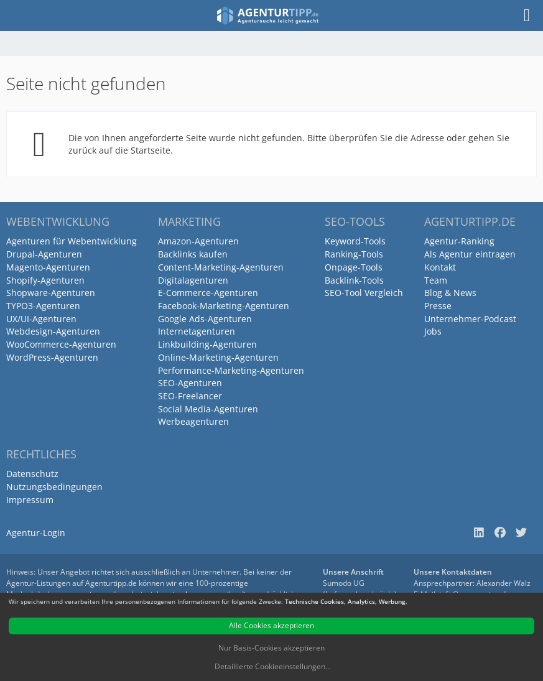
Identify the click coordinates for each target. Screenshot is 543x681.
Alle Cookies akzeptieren (271, 625)
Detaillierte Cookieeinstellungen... (273, 666)
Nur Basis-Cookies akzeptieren (271, 647)
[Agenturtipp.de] (268, 15)
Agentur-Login (35, 533)
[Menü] (526, 15)
